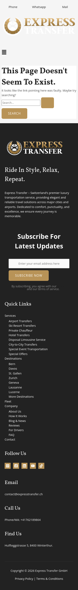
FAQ (11, 435)
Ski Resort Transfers (22, 326)
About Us (15, 411)
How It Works (18, 416)
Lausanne (15, 387)
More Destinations (21, 396)
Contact (10, 439)
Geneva (14, 382)
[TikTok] (41, 466)
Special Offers (18, 354)
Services (10, 316)
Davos (13, 368)
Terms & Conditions (49, 579)
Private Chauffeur (20, 330)
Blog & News (17, 421)
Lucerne (14, 392)
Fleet (8, 401)
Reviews (14, 425)
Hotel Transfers (19, 335)
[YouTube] (33, 466)
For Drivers (16, 430)
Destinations (13, 358)
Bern (12, 364)
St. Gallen (15, 373)
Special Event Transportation (28, 349)
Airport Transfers (20, 321)
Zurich (13, 378)
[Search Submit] (47, 102)
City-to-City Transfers (23, 344)
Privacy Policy (24, 579)
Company (11, 406)
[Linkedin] (24, 466)
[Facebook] (16, 466)
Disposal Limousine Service (27, 340)
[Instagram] (8, 466)
